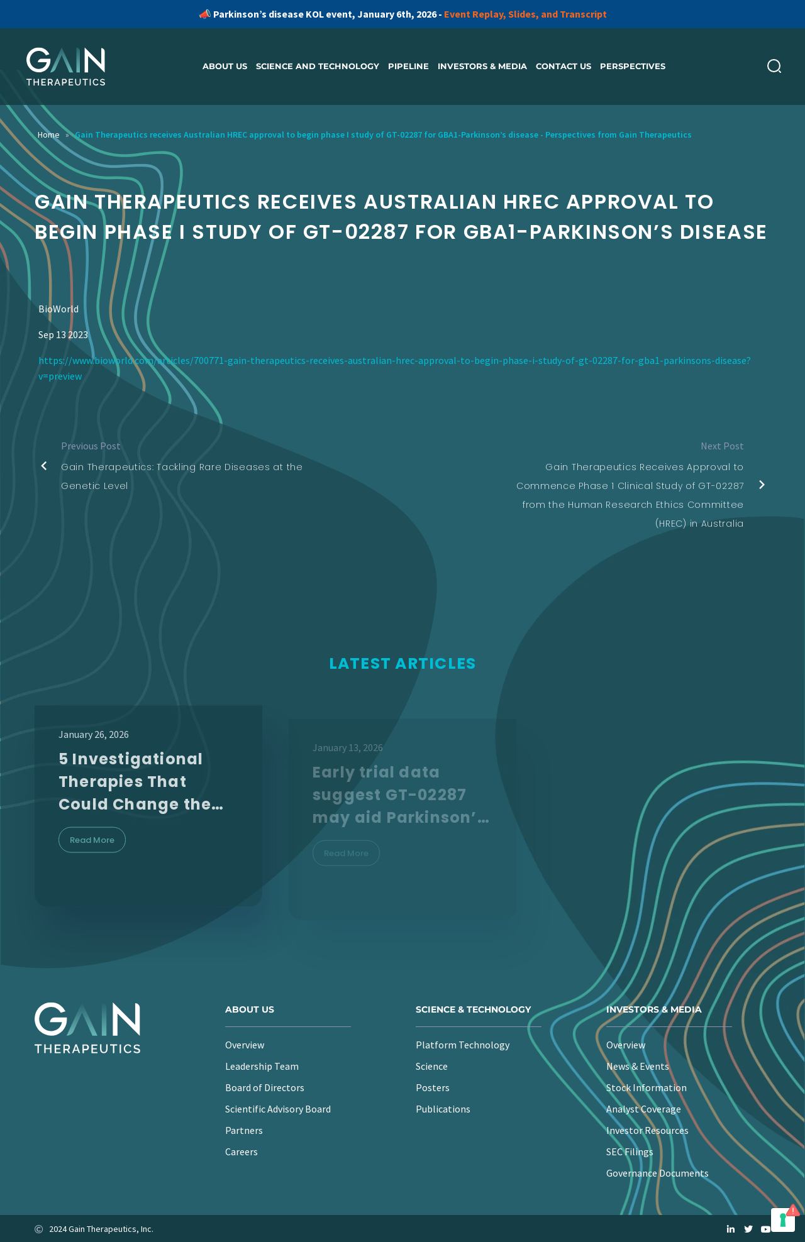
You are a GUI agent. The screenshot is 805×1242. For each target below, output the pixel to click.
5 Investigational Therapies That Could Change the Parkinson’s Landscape (134, 801)
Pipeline (408, 66)
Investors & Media (482, 66)
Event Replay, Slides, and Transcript (525, 14)
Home (49, 134)
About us (225, 66)
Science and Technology (317, 66)
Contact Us (563, 66)
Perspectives (632, 66)
